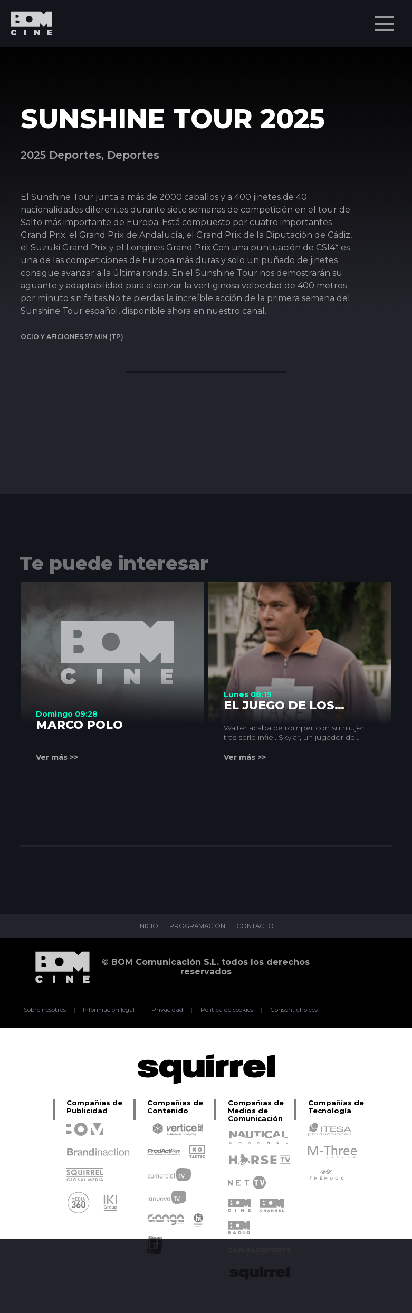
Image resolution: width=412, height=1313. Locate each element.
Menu (385, 18)
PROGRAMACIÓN (197, 926)
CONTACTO (256, 926)
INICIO (147, 926)
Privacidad (167, 1009)
